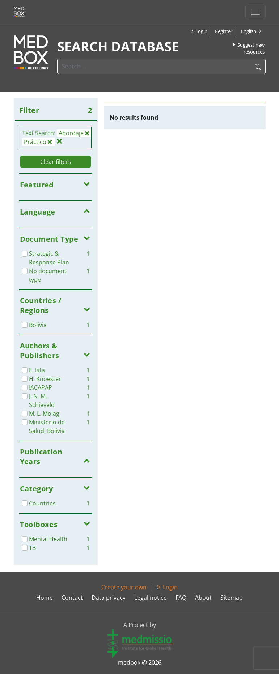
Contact (72, 598)
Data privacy (109, 598)
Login (198, 31)
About (203, 598)
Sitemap (231, 598)
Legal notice (150, 598)
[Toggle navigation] (255, 12)
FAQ (181, 598)
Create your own (124, 587)
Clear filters (55, 162)
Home (44, 598)
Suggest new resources (248, 48)
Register (223, 31)
